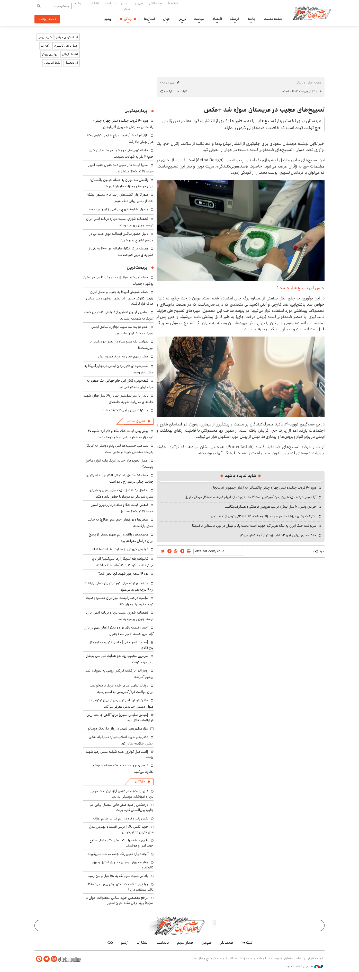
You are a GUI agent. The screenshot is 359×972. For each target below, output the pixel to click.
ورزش (182, 18)
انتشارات (93, 3)
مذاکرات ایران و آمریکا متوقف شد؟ (125, 410)
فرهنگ (234, 18)
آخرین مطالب (136, 421)
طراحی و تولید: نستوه (304, 966)
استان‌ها (149, 18)
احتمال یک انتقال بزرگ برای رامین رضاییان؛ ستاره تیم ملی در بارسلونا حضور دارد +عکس (121, 493)
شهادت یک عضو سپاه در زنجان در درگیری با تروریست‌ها (121, 345)
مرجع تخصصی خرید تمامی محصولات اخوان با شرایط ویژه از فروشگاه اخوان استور (120, 900)
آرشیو (78, 3)
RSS (109, 942)
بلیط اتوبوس (52, 62)
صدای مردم (125, 6)
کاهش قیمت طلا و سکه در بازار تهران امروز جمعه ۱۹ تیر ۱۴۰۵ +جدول (122, 508)
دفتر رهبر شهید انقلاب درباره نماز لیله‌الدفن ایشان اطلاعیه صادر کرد (121, 740)
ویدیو (108, 18)
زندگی (128, 18)
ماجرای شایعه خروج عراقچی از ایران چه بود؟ (118, 209)
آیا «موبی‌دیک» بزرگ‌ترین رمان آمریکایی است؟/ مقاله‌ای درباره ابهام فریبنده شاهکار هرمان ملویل (250, 497)
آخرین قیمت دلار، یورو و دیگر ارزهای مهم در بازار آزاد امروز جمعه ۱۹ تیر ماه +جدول (119, 631)
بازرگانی (140, 781)
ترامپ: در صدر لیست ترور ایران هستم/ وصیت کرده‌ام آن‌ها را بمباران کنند (120, 601)
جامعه (251, 18)
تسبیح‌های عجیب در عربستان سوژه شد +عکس (264, 110)
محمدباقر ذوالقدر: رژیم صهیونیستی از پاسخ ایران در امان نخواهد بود (121, 538)
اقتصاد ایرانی (70, 54)
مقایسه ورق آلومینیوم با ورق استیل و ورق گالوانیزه (123, 864)
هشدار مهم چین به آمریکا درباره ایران (123, 356)
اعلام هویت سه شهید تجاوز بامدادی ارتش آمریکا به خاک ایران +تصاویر (122, 330)
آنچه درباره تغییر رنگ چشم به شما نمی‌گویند (117, 854)
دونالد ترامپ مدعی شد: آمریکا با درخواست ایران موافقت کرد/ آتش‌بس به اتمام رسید (122, 689)
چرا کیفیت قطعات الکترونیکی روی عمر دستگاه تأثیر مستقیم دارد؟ (120, 886)
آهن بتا (45, 45)
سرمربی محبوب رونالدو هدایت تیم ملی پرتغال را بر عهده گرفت (119, 659)
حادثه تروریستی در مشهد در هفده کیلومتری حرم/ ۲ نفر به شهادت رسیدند (121, 153)
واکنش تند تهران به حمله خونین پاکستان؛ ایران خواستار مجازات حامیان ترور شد (122, 183)
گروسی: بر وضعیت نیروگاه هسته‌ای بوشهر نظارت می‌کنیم (123, 768)
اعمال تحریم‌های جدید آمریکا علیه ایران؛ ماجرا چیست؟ (120, 464)
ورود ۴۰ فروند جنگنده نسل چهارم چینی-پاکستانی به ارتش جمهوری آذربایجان (263, 487)
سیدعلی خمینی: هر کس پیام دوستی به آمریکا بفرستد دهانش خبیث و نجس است (120, 449)
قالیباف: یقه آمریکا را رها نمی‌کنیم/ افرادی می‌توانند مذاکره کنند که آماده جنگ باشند (123, 562)
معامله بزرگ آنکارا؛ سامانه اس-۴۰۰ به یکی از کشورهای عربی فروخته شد (121, 252)
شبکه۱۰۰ (173, 3)
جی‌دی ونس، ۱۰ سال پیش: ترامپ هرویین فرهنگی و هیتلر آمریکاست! (269, 506)
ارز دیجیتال (71, 62)
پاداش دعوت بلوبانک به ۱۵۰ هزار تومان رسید (118, 876)
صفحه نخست (273, 18)
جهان (166, 18)
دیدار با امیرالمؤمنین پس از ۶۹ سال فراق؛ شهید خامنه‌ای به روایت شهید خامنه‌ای (118, 399)
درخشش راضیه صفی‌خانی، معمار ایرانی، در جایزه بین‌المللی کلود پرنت (122, 807)
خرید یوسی (45, 37)
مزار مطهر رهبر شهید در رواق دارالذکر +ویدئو (118, 728)
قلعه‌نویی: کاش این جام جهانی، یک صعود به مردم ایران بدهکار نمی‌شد (120, 384)
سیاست (199, 18)
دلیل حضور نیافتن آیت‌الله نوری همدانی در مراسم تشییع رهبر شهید (121, 237)
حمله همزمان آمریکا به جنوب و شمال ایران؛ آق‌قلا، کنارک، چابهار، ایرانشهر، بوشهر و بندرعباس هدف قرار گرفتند (120, 297)
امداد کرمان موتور (67, 37)
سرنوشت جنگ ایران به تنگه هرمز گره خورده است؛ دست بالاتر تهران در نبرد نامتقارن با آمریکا (254, 526)
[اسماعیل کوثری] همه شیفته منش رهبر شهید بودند (119, 754)
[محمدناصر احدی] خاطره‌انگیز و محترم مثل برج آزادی (121, 644)
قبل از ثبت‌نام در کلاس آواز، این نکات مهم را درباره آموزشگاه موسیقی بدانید (122, 793)
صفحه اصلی (314, 82)
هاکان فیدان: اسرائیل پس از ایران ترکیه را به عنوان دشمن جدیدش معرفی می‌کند (121, 703)
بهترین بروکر (49, 54)
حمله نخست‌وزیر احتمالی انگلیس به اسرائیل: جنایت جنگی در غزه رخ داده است (120, 478)
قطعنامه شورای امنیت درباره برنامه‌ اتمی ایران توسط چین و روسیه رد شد (120, 222)
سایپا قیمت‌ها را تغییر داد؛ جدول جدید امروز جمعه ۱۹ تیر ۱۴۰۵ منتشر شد (121, 168)
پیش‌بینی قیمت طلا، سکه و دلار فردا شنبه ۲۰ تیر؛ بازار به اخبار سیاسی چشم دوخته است (121, 434)
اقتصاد (217, 18)
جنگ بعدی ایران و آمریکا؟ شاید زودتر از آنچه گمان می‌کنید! (276, 535)
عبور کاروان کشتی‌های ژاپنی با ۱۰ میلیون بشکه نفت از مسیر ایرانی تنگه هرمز (120, 198)
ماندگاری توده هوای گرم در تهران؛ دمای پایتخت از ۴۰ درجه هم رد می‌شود (119, 586)
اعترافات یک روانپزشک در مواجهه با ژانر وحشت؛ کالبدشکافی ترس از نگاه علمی (263, 516)
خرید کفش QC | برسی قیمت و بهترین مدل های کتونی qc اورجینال (121, 829)
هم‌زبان (138, 3)
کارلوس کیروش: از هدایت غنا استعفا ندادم (119, 549)
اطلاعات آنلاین (311, 13)
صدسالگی (155, 3)
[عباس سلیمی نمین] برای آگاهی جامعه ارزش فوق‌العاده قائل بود (120, 717)
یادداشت (110, 3)
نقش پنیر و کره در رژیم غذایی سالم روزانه (120, 818)
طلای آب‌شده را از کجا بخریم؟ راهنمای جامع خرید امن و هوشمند (121, 842)
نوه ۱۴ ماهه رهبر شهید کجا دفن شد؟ (123, 573)
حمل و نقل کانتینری (66, 45)
